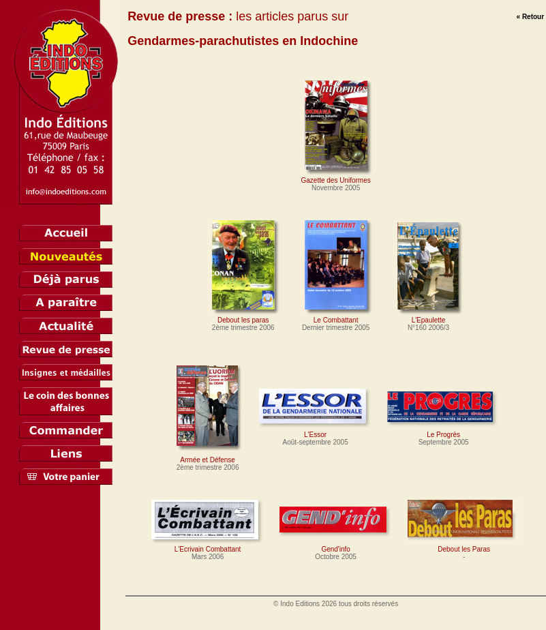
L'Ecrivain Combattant (207, 545)
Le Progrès (443, 430)
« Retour (531, 16)
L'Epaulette (429, 316)
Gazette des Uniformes (336, 176)
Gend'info (336, 545)
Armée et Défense (208, 456)
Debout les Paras (464, 545)
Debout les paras (243, 316)
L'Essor (315, 430)
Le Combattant (336, 316)
